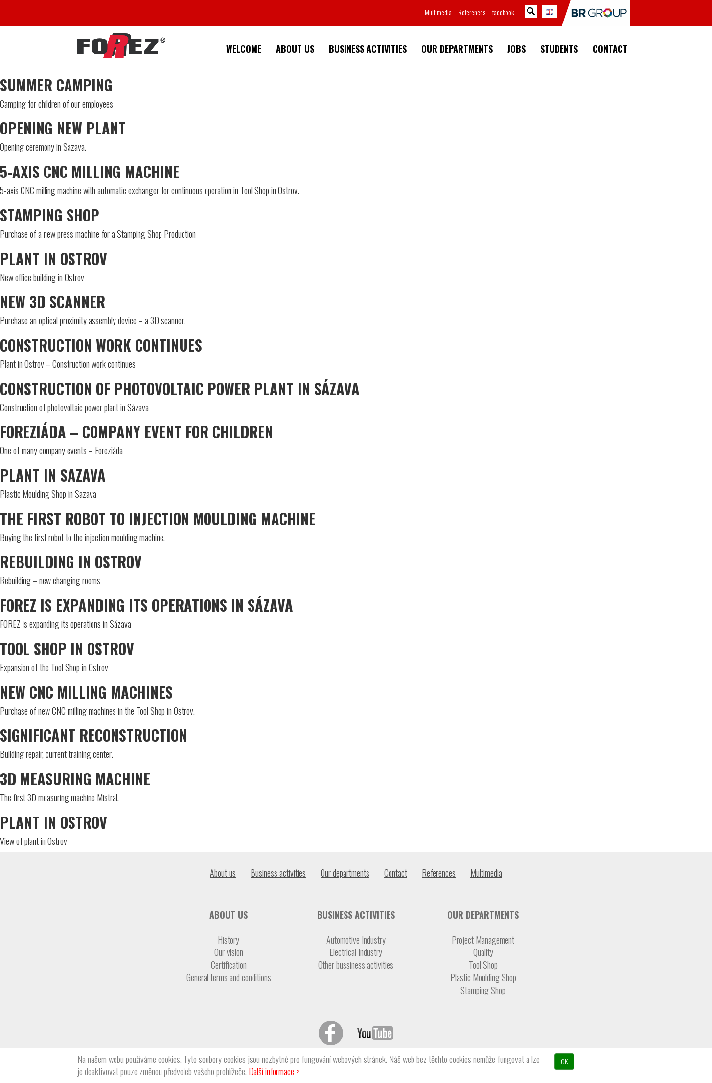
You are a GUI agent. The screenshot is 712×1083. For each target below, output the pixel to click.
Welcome (243, 49)
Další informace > (274, 1071)
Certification (229, 965)
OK (564, 1061)
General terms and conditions (228, 978)
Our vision (228, 952)
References (472, 12)
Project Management (483, 940)
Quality (483, 952)
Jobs (516, 49)
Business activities (368, 49)
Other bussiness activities (355, 965)
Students (559, 49)
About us (295, 49)
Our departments (457, 49)
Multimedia (438, 12)
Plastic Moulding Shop (483, 978)
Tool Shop (483, 965)
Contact (610, 49)
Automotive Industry (356, 940)
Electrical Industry (355, 952)
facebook (503, 12)
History (228, 940)
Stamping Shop (482, 990)
